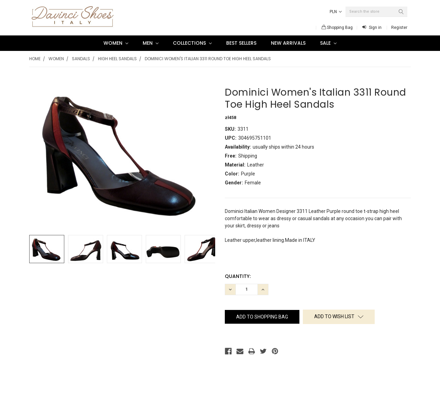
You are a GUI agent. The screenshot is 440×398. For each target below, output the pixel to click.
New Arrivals (288, 43)
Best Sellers (241, 43)
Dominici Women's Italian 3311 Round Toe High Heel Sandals (208, 59)
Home (35, 59)
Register (399, 27)
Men (150, 43)
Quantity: (238, 276)
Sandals (81, 59)
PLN (336, 11)
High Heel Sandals (117, 59)
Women (115, 43)
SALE (328, 43)
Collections (192, 43)
